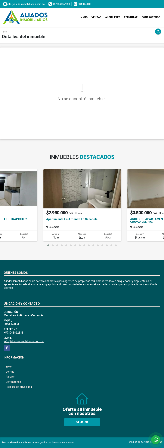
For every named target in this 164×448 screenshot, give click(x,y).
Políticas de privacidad (19, 386)
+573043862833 (61, 4)
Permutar (131, 17)
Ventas (96, 17)
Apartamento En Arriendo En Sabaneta (71, 219)
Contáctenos (150, 17)
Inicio (84, 17)
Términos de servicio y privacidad (144, 442)
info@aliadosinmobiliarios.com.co (24, 341)
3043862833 (84, 4)
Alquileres (112, 17)
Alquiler (10, 376)
